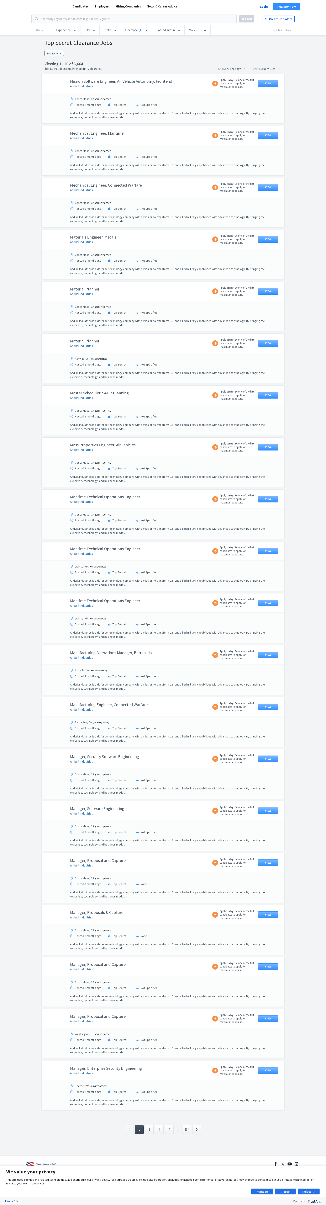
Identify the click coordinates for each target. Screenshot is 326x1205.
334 (187, 1129)
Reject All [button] (308, 1191)
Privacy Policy (12, 1201)
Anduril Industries (81, 86)
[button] (66, 30)
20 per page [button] (236, 68)
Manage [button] (262, 1191)
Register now (286, 6)
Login (264, 6)
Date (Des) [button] (272, 68)
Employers (102, 6)
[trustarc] (314, 1201)
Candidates (81, 6)
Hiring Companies (128, 6)
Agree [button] (286, 1191)
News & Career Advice (162, 6)
